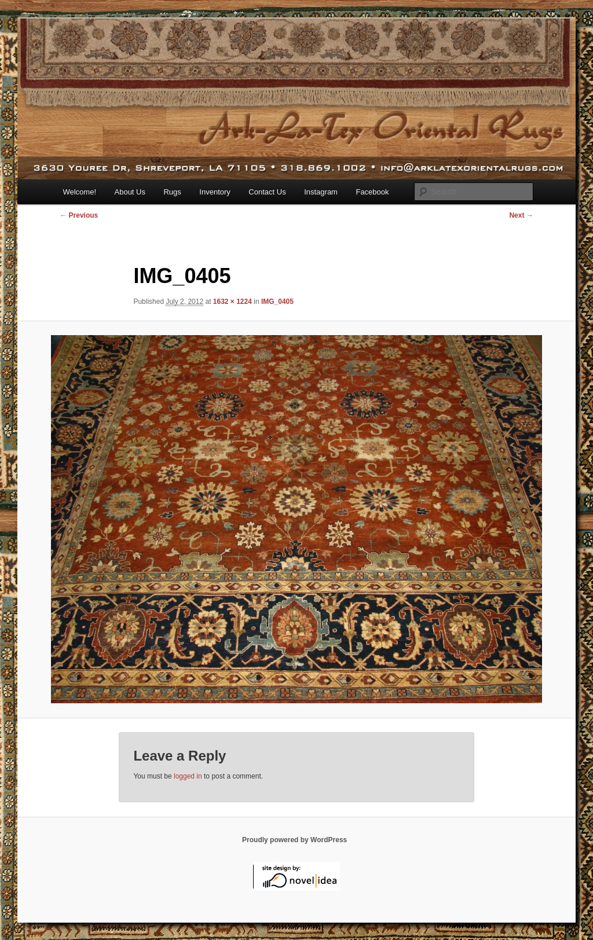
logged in (188, 776)
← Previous (79, 215)
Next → (521, 215)
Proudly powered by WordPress (294, 840)
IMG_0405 (277, 302)
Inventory (214, 192)
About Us (130, 192)
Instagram (321, 192)
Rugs (172, 192)
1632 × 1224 (232, 302)
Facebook (372, 192)
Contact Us (266, 192)
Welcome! (79, 192)
